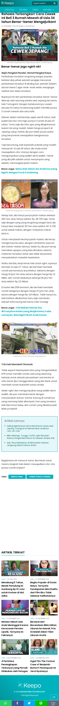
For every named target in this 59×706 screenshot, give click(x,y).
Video (35, 10)
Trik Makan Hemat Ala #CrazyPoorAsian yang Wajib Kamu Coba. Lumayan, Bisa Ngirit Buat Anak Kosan (26, 311)
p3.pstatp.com (40, 356)
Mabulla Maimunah (27, 26)
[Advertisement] (29, 515)
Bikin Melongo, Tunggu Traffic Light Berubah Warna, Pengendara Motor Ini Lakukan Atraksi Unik (30, 437)
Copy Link (53, 704)
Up (54, 697)
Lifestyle (9, 10)
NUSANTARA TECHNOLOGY (32, 691)
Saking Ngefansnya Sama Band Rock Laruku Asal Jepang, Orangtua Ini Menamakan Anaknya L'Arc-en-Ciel (30, 428)
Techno (23, 10)
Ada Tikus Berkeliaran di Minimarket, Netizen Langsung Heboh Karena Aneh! (28, 444)
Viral (3, 579)
